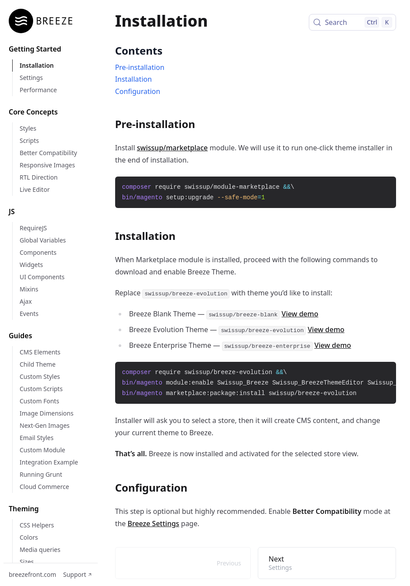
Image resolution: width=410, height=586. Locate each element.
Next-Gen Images (45, 425)
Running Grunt (41, 474)
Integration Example (49, 462)
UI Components (42, 277)
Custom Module (42, 450)
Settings (31, 77)
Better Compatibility (48, 153)
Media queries (40, 549)
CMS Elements (40, 352)
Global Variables (43, 240)
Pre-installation (139, 67)
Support (77, 574)
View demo (300, 314)
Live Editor (35, 189)
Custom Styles (40, 376)
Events (29, 313)
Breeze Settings (153, 523)
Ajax (26, 301)
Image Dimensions (46, 413)
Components (38, 252)
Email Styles (37, 437)
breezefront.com (32, 574)
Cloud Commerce (44, 486)
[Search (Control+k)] (352, 22)
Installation (37, 65)
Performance (38, 90)
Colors (29, 537)
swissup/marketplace (172, 148)
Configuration (138, 91)
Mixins (29, 289)
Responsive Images (47, 165)
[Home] (44, 21)
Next (327, 563)
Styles (28, 128)
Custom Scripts (41, 389)
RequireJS (33, 228)
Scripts (29, 140)
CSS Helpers (37, 525)
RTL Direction (39, 177)
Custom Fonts (39, 401)
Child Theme (37, 364)
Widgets (31, 264)
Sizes (27, 562)
